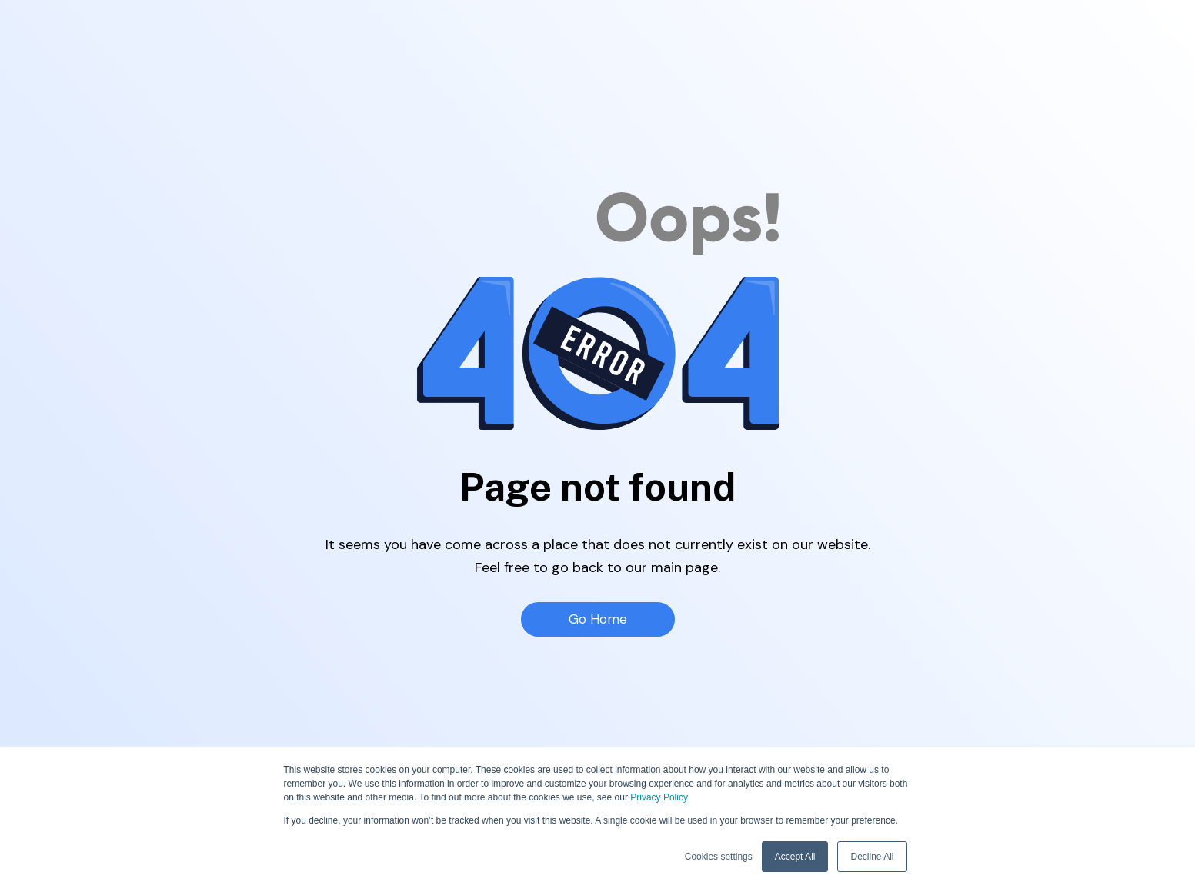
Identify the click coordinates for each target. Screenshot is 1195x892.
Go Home (597, 620)
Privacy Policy (659, 797)
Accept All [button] (795, 856)
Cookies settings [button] (719, 856)
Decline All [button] (871, 856)
